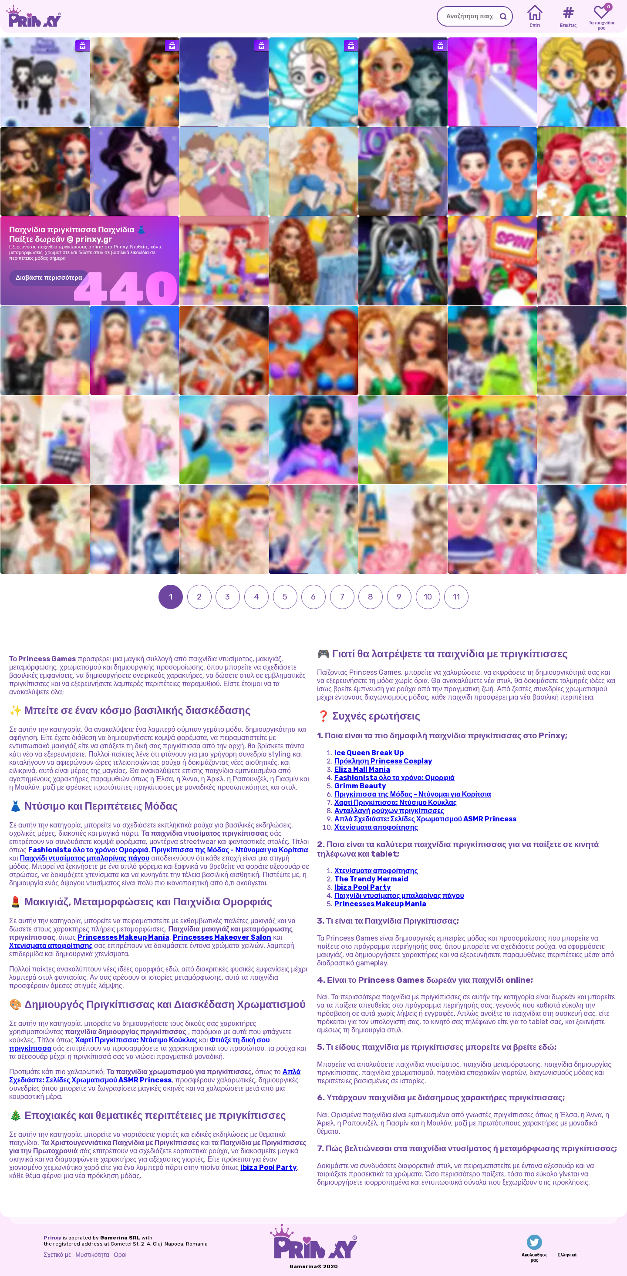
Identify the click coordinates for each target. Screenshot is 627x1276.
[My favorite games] (601, 16)
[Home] (535, 16)
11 (456, 597)
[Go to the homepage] (30, 16)
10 (428, 597)
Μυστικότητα (92, 1255)
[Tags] (568, 16)
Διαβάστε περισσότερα (49, 277)
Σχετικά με (57, 1255)
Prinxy (52, 1238)
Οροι (120, 1255)
